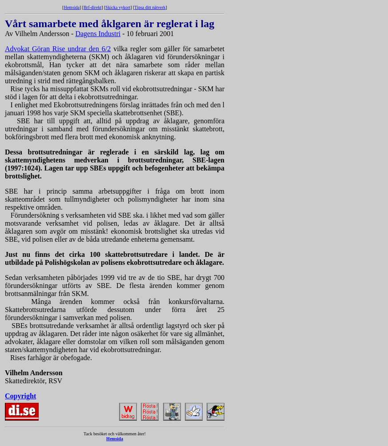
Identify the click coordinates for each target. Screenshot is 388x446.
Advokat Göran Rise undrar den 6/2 (58, 49)
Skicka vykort (117, 7)
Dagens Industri (97, 33)
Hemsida (72, 7)
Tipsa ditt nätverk (149, 7)
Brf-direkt (92, 7)
